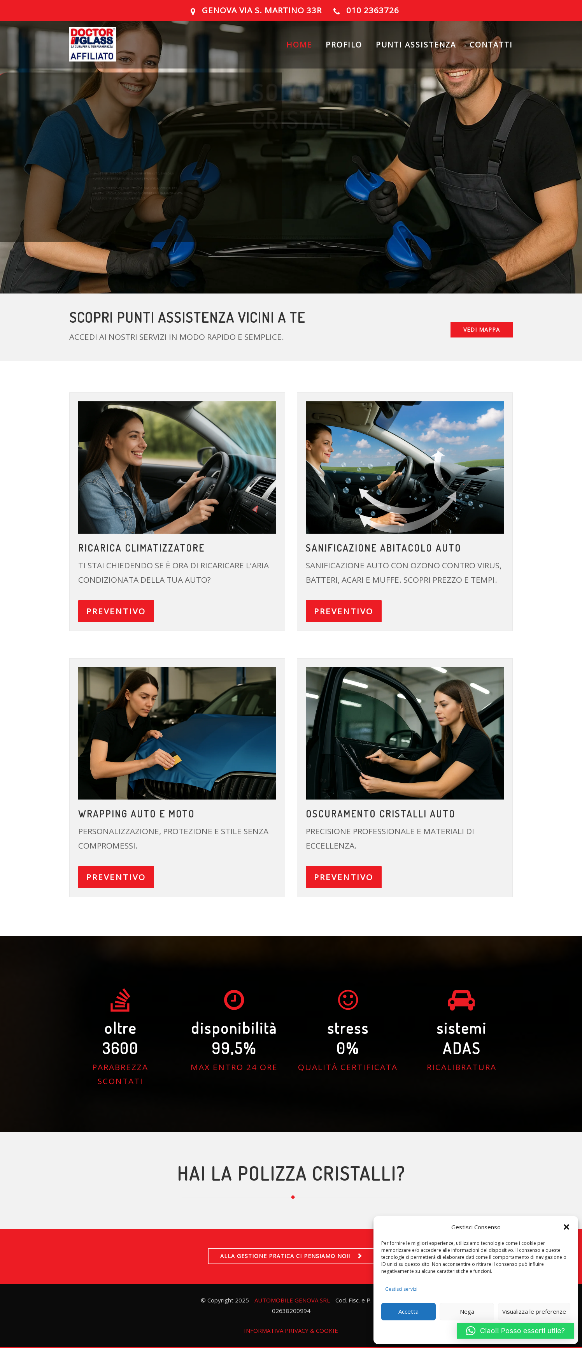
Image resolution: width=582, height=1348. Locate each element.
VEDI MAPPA (481, 329)
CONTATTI (491, 48)
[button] (566, 1227)
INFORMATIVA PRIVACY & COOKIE (291, 1330)
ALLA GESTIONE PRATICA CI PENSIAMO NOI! (285, 1256)
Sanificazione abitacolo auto (383, 548)
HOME (299, 48)
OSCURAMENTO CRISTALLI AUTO (381, 814)
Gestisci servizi (401, 1289)
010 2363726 (372, 10)
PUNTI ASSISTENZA (416, 48)
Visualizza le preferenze (534, 1311)
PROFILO (344, 48)
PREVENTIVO (116, 611)
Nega (467, 1311)
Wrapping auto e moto (136, 814)
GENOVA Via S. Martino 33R (262, 10)
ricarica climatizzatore (141, 548)
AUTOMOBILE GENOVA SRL (292, 1300)
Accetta (408, 1311)
